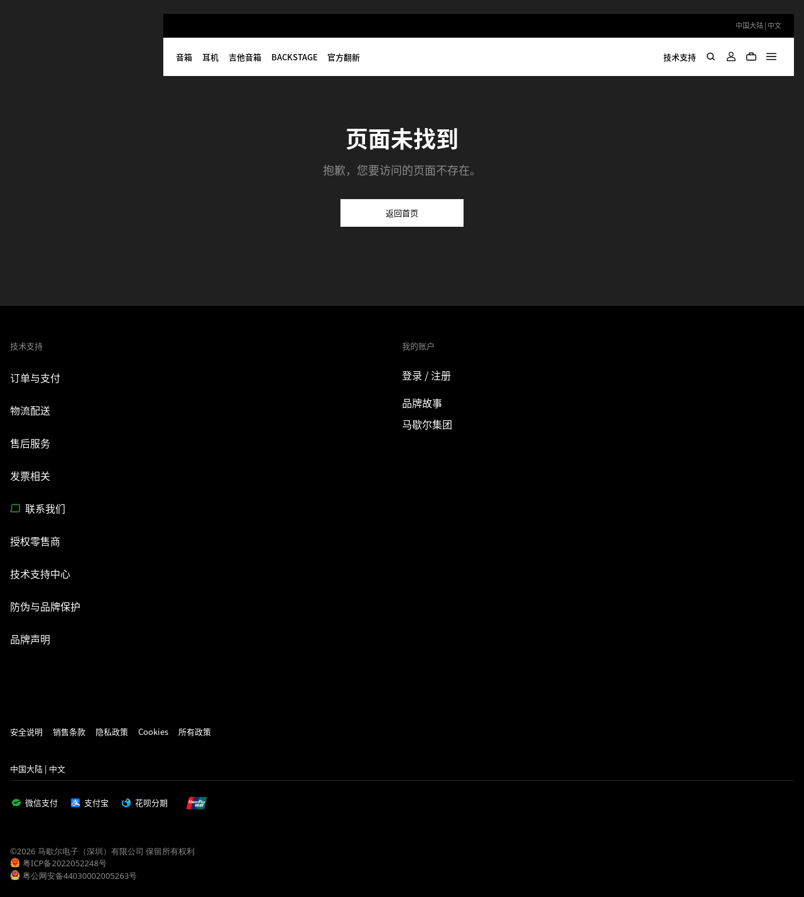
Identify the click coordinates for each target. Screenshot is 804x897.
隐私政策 (111, 731)
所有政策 (194, 731)
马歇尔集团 (427, 424)
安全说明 (26, 731)
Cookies (153, 731)
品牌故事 (422, 402)
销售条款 (69, 731)
